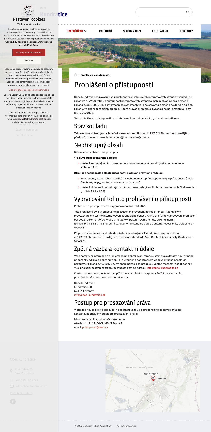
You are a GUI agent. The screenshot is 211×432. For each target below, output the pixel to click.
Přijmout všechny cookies (29, 52)
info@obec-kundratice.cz (162, 267)
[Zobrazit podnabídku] (85, 31)
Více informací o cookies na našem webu (29, 90)
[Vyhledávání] (188, 12)
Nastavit (29, 60)
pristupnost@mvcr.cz (95, 327)
